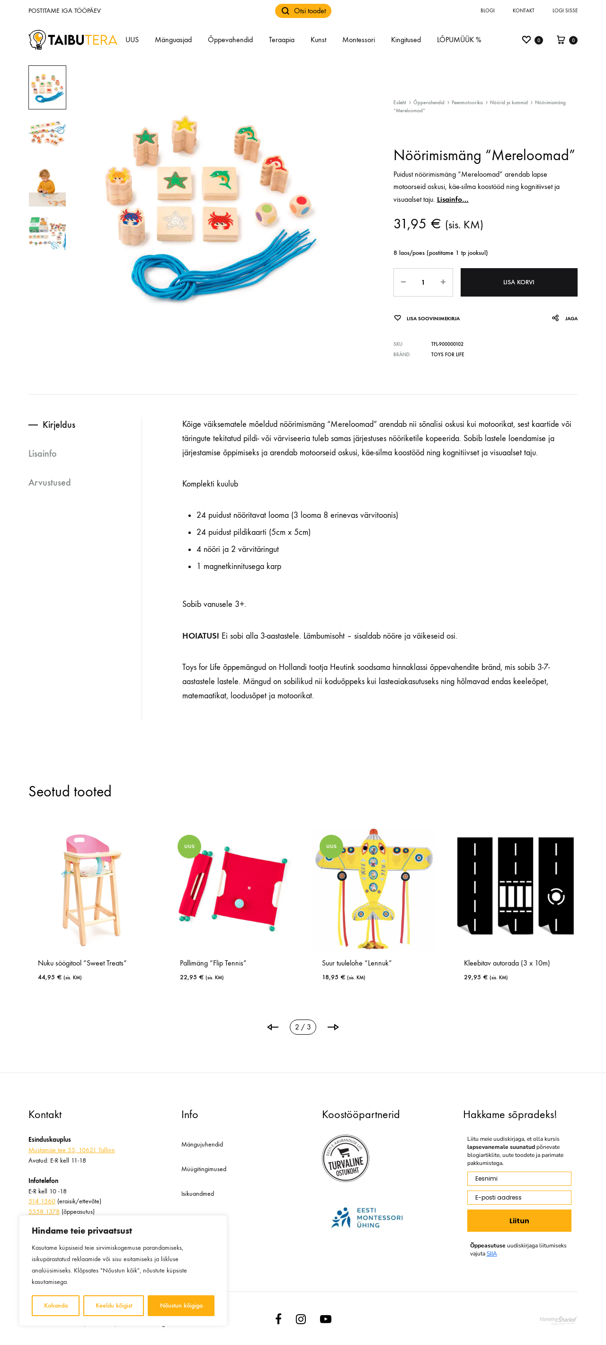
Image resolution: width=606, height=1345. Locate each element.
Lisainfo (42, 453)
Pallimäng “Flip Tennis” (415, 962)
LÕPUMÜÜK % (459, 39)
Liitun (519, 1221)
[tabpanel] (150, 908)
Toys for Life (447, 355)
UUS (132, 39)
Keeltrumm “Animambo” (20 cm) (146, 962)
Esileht (399, 102)
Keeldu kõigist (114, 1305)
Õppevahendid (230, 39)
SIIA (492, 1253)
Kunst (318, 39)
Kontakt (524, 11)
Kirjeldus (59, 424)
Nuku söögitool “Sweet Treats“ (284, 962)
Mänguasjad (173, 39)
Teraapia (281, 39)
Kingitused (406, 39)
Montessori (358, 39)
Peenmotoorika (467, 102)
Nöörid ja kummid (509, 102)
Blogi (488, 11)
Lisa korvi (519, 282)
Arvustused (49, 482)
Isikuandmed (197, 1194)
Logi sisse (565, 11)
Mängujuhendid (202, 1144)
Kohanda (56, 1305)
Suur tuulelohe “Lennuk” (559, 962)
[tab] (85, 424)
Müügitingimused (203, 1169)
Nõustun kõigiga (181, 1305)
